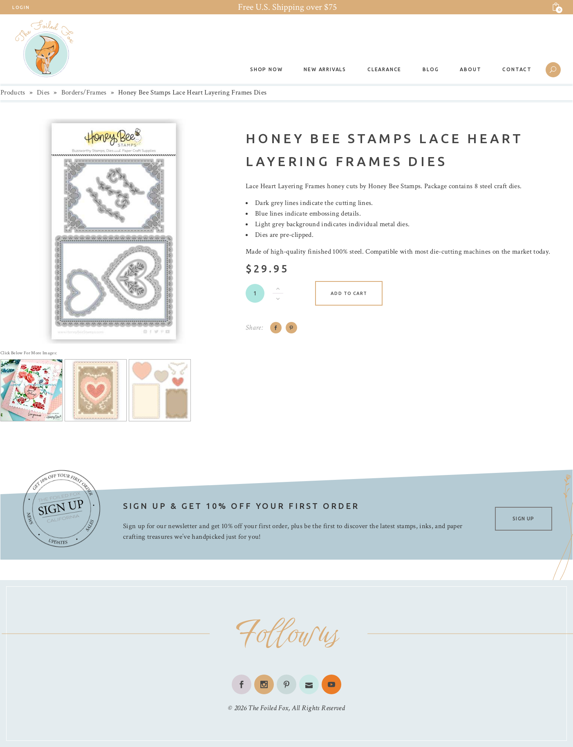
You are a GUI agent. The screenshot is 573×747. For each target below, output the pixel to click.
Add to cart (349, 293)
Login (20, 7)
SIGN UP (523, 518)
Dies (43, 92)
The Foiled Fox (268, 708)
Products (12, 92)
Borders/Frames (84, 92)
